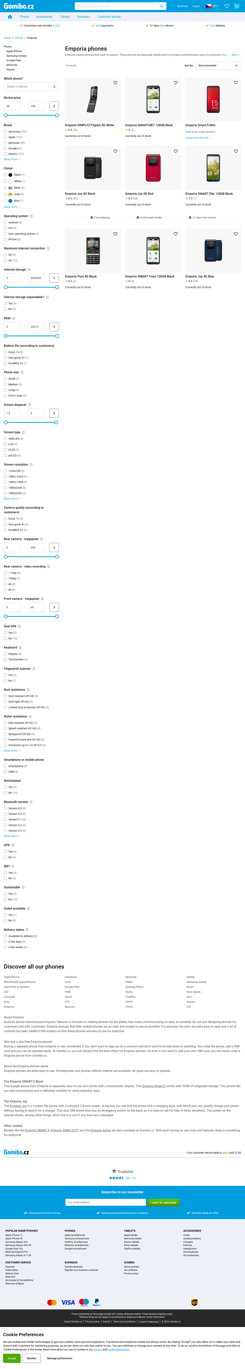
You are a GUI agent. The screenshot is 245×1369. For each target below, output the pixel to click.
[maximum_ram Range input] (36, 326)
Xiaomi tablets (131, 1242)
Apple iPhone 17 (13, 1235)
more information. (156, 1317)
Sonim (190, 986)
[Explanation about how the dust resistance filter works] (28, 689)
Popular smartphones (21, 1230)
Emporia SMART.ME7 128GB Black (149, 125)
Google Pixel (13, 60)
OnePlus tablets (132, 1249)
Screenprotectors (192, 1238)
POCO (129, 1006)
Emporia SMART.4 (37, 1130)
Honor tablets (131, 1245)
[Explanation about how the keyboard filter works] (20, 647)
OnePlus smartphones (76, 1242)
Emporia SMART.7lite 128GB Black (209, 194)
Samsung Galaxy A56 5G (18, 1245)
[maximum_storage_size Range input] (36, 278)
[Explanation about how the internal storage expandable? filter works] (47, 297)
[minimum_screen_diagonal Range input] (12, 413)
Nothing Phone (134, 986)
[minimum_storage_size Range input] (12, 278)
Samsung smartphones (77, 1238)
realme (190, 976)
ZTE (188, 1006)
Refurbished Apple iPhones (20, 981)
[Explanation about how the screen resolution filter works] (31, 464)
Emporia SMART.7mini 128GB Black (149, 276)
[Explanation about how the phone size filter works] (22, 372)
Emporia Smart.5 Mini (200, 125)
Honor (68, 996)
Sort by (189, 65)
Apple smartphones (75, 1235)
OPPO (129, 1001)
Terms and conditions (124, 1321)
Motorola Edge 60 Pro (16, 1252)
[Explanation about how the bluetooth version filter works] (31, 802)
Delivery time (12, 1273)
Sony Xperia (193, 991)
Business (182, 6)
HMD (68, 991)
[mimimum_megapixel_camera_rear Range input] (12, 547)
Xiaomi (10, 69)
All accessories (191, 1255)
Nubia (129, 991)
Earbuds (187, 1245)
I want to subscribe (163, 1202)
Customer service (109, 17)
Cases (186, 1235)
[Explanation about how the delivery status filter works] (27, 929)
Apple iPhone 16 (13, 1238)
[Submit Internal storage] (54, 278)
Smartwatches (190, 1252)
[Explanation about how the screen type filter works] (23, 432)
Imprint (106, 1321)
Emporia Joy (18, 1106)
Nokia (129, 981)
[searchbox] (116, 6)
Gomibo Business (74, 1267)
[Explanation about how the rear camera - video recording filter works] (48, 566)
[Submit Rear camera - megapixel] (54, 547)
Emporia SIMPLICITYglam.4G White (89, 125)
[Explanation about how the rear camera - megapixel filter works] (41, 539)
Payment (10, 1267)
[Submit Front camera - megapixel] (54, 607)
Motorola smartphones (76, 1245)
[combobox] (121, 6)
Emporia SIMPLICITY (65, 1130)
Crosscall (9, 996)
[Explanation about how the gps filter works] (12, 845)
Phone (24, 17)
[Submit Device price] (54, 106)
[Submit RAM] (54, 326)
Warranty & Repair (14, 1283)
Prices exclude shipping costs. (157, 1314)
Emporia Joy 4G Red (139, 194)
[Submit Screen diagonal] (54, 413)
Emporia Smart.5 (153, 1086)
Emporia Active (101, 1130)
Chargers (188, 1242)
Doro (7, 1001)
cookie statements (119, 1349)
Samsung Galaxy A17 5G (18, 1255)
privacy (97, 1349)
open (225, 1152)
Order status (11, 1270)
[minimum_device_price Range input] (12, 106)
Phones (70, 1230)
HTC (67, 1001)
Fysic (68, 981)
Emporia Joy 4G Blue (199, 276)
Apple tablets (131, 1235)
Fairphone (71, 976)
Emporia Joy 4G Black (80, 194)
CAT (6, 991)
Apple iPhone (14, 51)
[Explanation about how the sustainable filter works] (23, 887)
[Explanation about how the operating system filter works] (31, 216)
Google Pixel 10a (14, 1249)
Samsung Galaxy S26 (16, 1242)
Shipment (10, 1277)
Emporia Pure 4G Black (81, 276)
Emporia (9, 1006)
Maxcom (70, 1006)
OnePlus (131, 996)
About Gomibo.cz (73, 1321)
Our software (130, 1270)
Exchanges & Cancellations (19, 1280)
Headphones (190, 1249)
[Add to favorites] (115, 83)
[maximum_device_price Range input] (36, 106)
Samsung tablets (133, 1238)
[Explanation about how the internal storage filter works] (28, 269)
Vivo (189, 996)
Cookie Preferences (148, 1321)
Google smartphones (75, 1249)
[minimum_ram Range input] (12, 326)
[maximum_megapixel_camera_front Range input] (36, 607)
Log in (196, 6)
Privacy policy (131, 1273)
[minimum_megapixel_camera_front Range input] (12, 607)
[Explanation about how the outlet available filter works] (28, 908)
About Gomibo (131, 1267)
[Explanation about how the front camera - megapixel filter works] (42, 598)
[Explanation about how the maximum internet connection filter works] (48, 248)
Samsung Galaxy (16, 55)
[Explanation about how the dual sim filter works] (19, 626)
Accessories (44, 17)
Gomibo (129, 1262)
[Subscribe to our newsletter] (105, 1202)
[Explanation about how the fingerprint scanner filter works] (33, 668)
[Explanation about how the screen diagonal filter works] (29, 404)
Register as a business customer (81, 1270)
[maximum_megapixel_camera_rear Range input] (36, 547)
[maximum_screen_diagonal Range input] (36, 413)
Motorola (11, 64)
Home (7, 37)
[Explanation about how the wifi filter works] (12, 866)
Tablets (65, 17)
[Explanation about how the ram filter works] (13, 318)
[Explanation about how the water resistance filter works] (30, 716)
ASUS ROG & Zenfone (16, 986)
